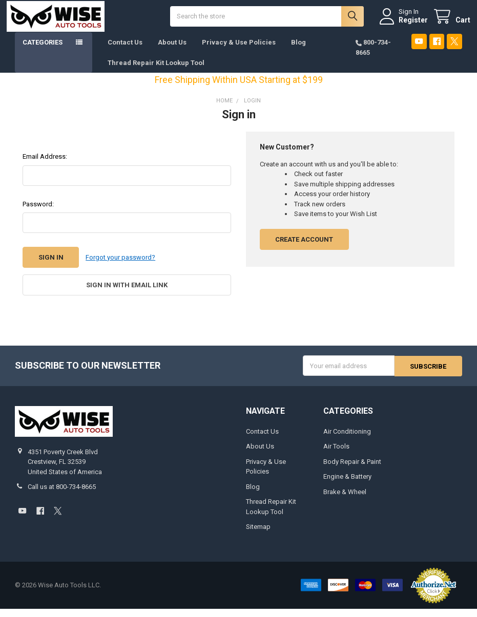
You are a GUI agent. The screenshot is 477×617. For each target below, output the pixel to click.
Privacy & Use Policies (239, 51)
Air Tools (336, 454)
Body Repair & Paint (352, 470)
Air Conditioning (347, 439)
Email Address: (45, 165)
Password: (38, 213)
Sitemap (258, 535)
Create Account (304, 248)
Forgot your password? (120, 266)
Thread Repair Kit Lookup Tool (156, 71)
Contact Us (125, 51)
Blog (298, 51)
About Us (172, 51)
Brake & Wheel (344, 500)
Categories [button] (43, 51)
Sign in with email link (127, 293)
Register (405, 24)
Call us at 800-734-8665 (62, 495)
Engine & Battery (347, 484)
